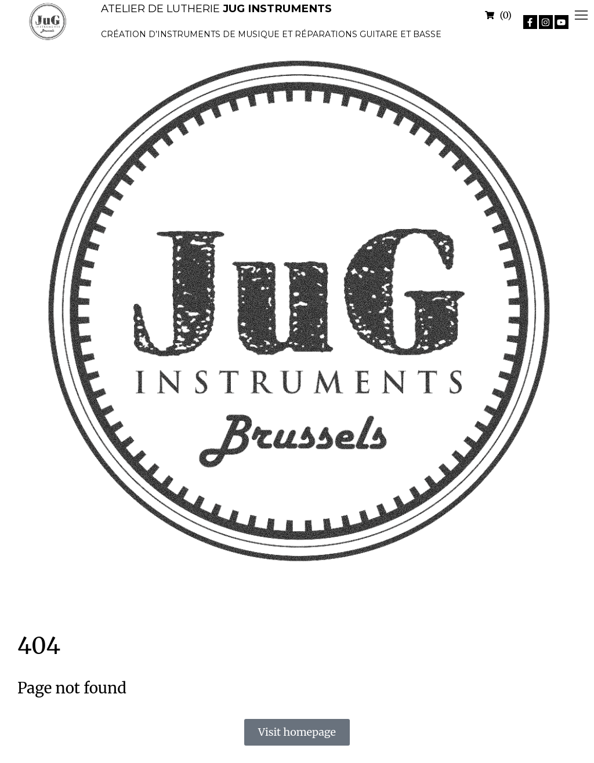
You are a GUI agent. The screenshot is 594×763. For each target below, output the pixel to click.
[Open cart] (498, 15)
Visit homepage (297, 732)
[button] (581, 15)
